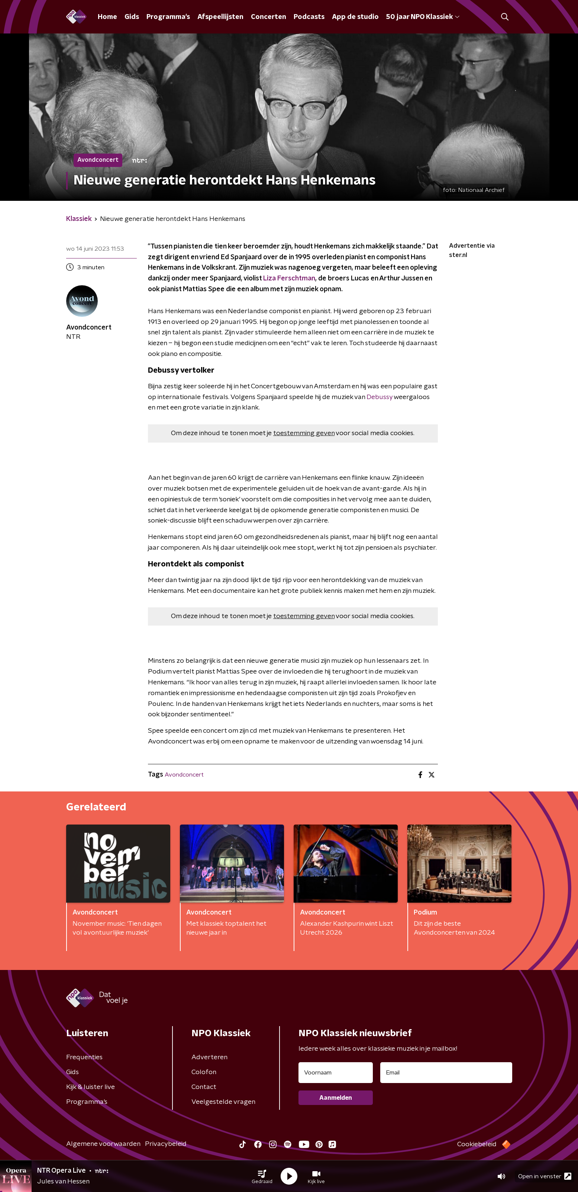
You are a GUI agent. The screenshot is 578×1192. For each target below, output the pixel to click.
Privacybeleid (166, 1144)
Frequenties (84, 1057)
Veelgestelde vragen (223, 1102)
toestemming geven (304, 433)
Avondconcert (184, 775)
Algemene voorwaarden (103, 1144)
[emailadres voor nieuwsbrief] (446, 1072)
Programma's (168, 17)
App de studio (355, 17)
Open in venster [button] (544, 1176)
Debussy (380, 397)
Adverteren (209, 1057)
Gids (132, 17)
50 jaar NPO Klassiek (422, 17)
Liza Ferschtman (288, 278)
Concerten (268, 17)
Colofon (203, 1072)
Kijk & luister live (90, 1087)
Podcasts (309, 17)
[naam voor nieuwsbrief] (335, 1072)
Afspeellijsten (220, 17)
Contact (203, 1087)
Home (107, 17)
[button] (262, 1176)
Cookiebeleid (477, 1144)
